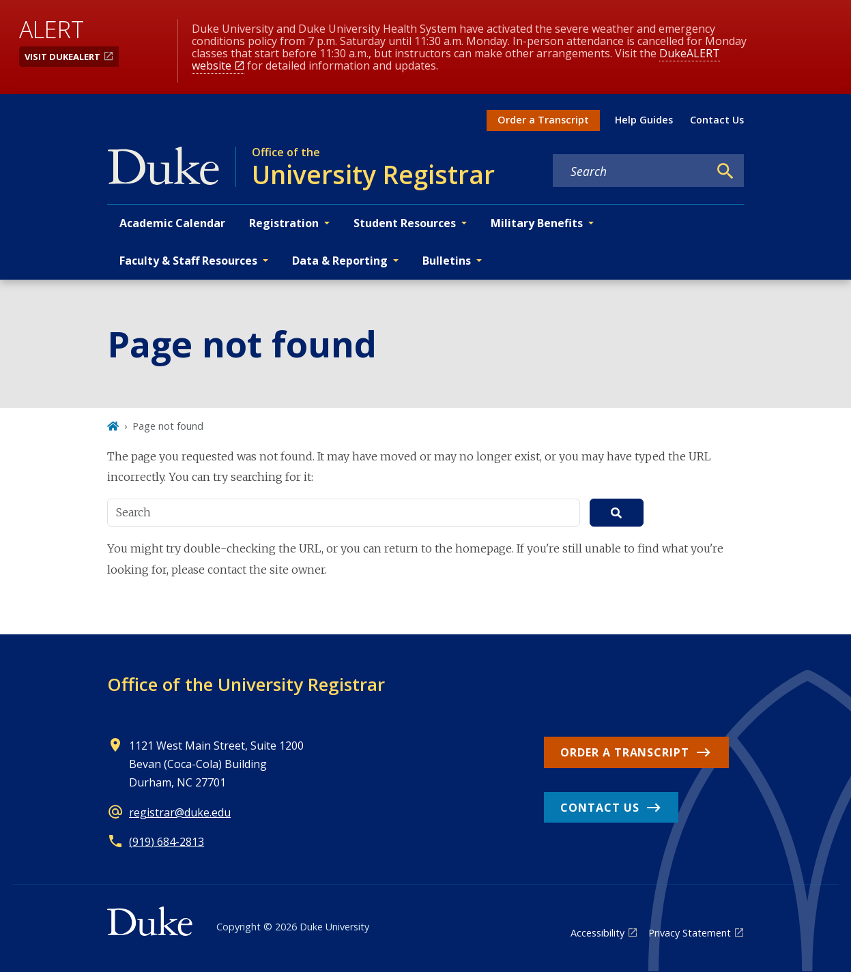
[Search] (725, 171)
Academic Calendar (172, 223)
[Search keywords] (630, 171)
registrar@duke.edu (180, 812)
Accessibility (597, 932)
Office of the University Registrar (246, 684)
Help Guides (644, 119)
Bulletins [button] (446, 260)
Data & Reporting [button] (340, 260)
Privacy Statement (689, 932)
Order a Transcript (543, 119)
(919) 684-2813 (166, 841)
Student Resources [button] (405, 223)
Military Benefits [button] (537, 223)
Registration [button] (284, 223)
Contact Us (717, 119)
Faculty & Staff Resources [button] (188, 260)
